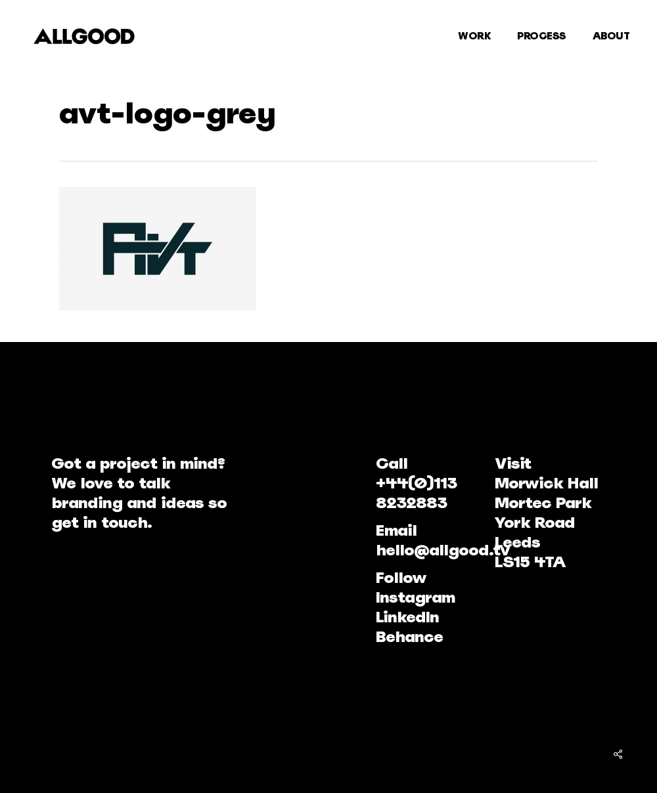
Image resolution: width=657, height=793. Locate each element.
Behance (409, 636)
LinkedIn (407, 617)
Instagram (415, 597)
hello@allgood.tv (443, 550)
